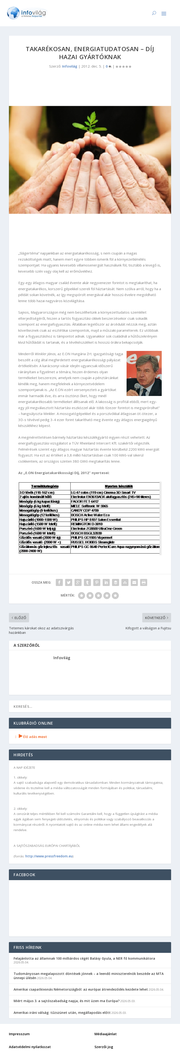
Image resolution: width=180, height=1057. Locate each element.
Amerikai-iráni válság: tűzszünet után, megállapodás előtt (62, 1012)
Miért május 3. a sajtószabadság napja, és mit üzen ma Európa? (67, 1001)
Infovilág (69, 66)
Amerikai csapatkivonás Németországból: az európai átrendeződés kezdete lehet (81, 989)
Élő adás (30, 736)
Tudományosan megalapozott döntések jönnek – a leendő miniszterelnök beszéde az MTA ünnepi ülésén (89, 975)
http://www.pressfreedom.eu (49, 856)
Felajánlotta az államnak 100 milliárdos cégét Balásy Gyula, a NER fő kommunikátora (84, 958)
